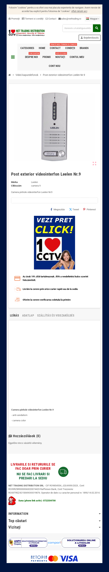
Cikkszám (16, 185)
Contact (50, 18)
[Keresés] (82, 28)
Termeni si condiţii (32, 18)
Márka (14, 182)
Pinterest (90, 209)
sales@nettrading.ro (70, 18)
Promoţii (13, 18)
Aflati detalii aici (79, 11)
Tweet (74, 209)
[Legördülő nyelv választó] (93, 18)
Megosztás (58, 209)
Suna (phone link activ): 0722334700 (31, 500)
